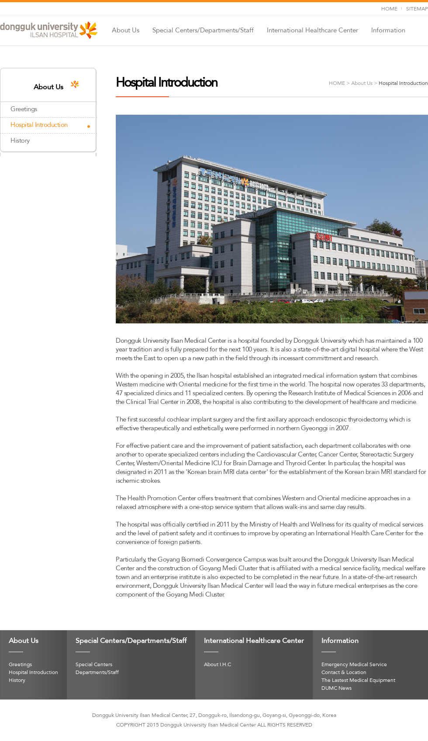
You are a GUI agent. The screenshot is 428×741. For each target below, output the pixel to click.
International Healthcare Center (312, 31)
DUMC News (336, 688)
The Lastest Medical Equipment (358, 680)
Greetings (23, 109)
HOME (389, 9)
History (20, 141)
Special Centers (94, 664)
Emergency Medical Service (354, 664)
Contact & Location (343, 672)
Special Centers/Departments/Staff (203, 31)
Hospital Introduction (39, 125)
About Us (125, 31)
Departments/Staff (97, 672)
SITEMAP (417, 9)
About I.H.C (217, 664)
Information (388, 31)
